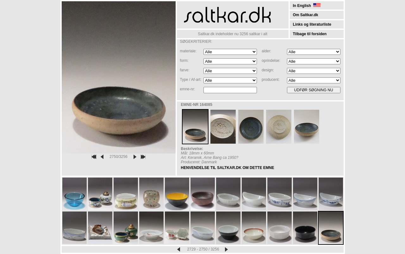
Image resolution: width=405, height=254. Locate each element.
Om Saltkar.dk (305, 15)
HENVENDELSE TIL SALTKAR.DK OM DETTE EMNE (227, 168)
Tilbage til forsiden (310, 34)
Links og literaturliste (312, 24)
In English (307, 5)
